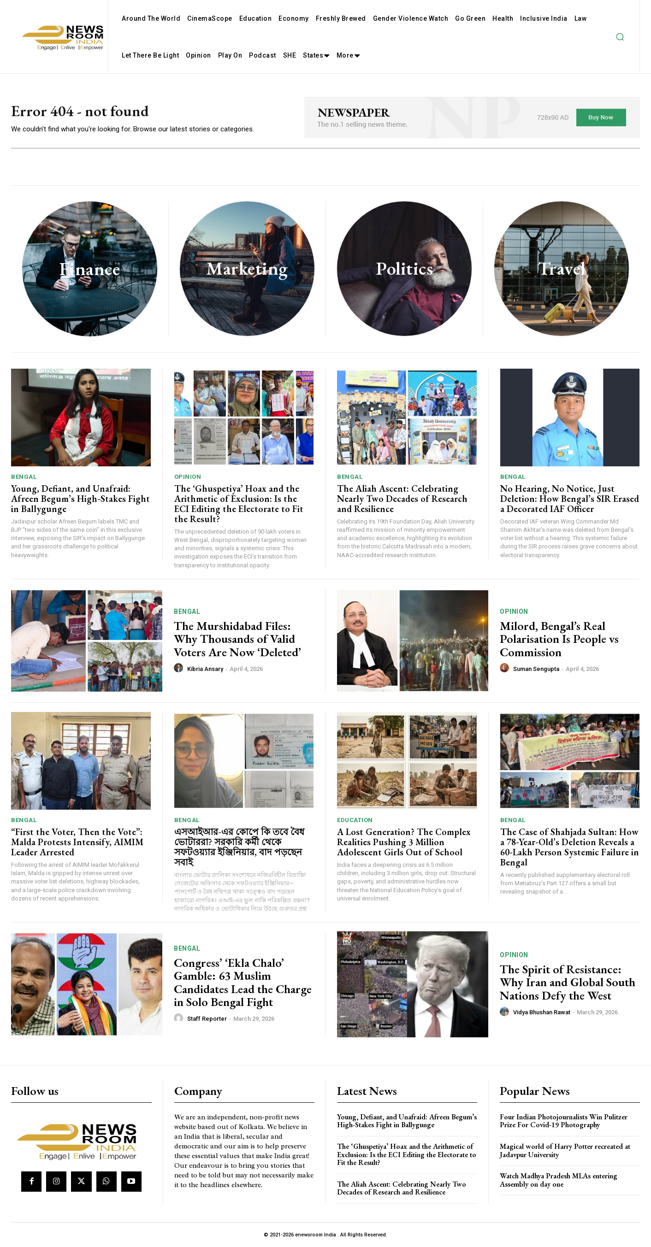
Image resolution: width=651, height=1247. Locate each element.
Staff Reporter (207, 1018)
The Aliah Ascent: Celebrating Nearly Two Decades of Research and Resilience (402, 498)
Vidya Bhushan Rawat (541, 1012)
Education (355, 820)
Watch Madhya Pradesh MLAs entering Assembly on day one (558, 1180)
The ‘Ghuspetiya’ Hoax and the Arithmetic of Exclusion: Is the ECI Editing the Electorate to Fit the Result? (238, 503)
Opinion (187, 477)
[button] (619, 37)
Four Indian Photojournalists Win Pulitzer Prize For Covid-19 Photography (563, 1121)
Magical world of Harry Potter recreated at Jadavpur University (565, 1150)
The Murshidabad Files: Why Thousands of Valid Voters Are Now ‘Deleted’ (237, 639)
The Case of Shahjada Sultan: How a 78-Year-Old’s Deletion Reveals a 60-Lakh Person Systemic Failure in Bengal (569, 847)
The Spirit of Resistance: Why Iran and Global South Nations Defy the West (567, 982)
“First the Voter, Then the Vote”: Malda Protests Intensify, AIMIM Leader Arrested (77, 842)
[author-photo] (180, 668)
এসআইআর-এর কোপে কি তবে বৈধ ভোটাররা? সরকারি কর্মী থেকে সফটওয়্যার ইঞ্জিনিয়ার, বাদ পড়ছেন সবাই (239, 847)
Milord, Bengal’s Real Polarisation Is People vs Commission (559, 639)
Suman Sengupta (536, 668)
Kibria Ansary (205, 668)
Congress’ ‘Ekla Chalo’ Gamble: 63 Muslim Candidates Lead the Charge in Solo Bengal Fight (243, 982)
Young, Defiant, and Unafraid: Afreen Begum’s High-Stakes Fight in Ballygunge (80, 498)
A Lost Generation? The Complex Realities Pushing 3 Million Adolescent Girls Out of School (404, 842)
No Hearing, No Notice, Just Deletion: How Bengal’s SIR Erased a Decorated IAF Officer (569, 498)
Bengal (23, 477)
